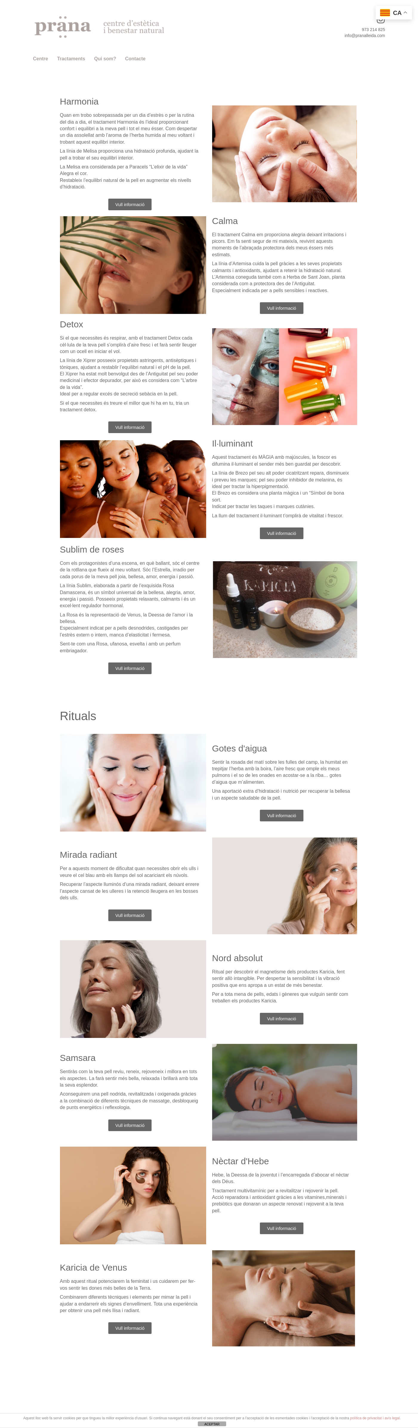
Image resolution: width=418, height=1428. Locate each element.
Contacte (135, 58)
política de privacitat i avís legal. (375, 1418)
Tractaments (71, 58)
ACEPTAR (212, 1424)
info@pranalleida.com (365, 35)
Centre (40, 58)
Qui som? (105, 58)
